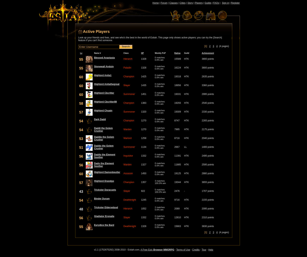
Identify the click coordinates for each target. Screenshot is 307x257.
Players (199, 3)
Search (126, 46)
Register (235, 3)
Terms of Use (183, 249)
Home (156, 3)
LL (185, 147)
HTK (186, 59)
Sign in (225, 3)
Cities (183, 3)
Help (210, 249)
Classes (173, 3)
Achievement (208, 53)
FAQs (216, 3)
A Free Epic (157, 249)
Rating (177, 53)
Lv (81, 53)
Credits (196, 249)
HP (142, 53)
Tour (204, 249)
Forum (164, 3)
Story (190, 3)
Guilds (208, 3)
